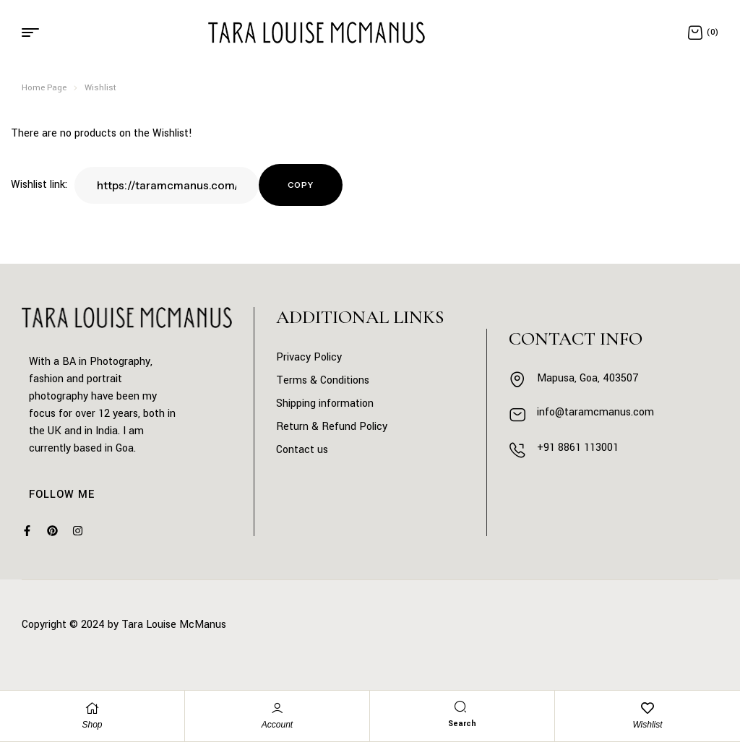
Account (277, 725)
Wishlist (647, 725)
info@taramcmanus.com (595, 412)
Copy (301, 185)
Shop (92, 725)
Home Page (44, 88)
